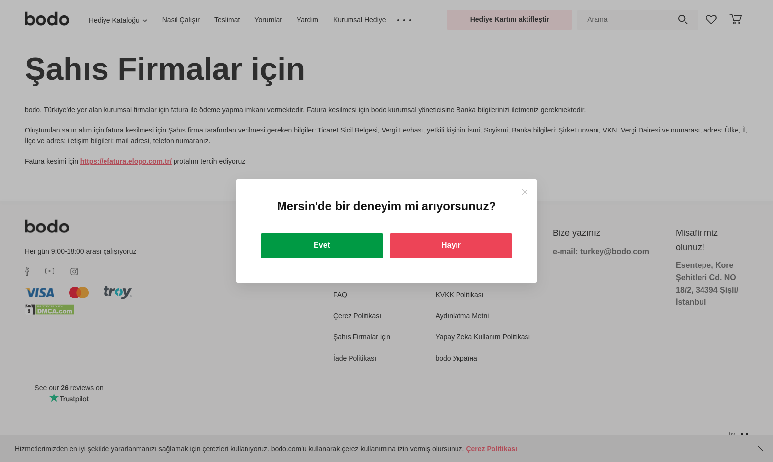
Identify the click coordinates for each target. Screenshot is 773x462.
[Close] (524, 192)
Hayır (451, 245)
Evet (322, 245)
